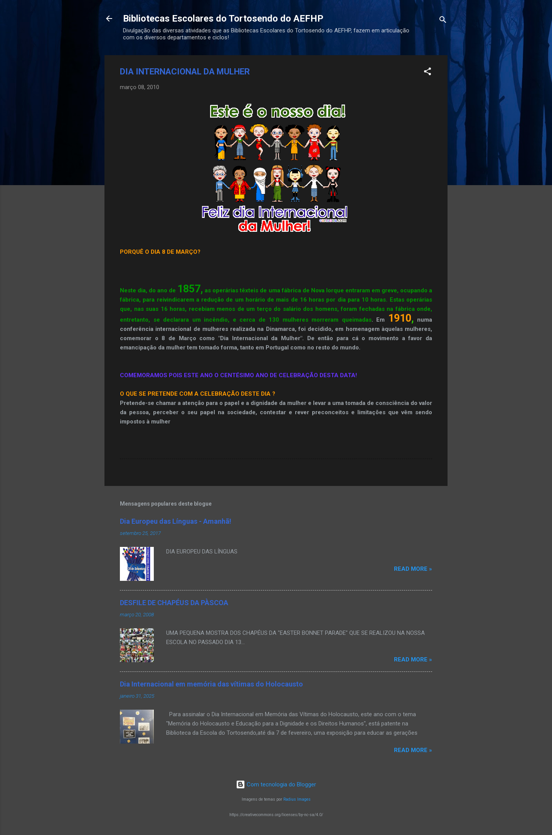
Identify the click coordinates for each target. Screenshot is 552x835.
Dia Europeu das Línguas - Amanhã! (175, 521)
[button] (427, 73)
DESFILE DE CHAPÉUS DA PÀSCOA (174, 603)
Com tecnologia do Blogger (276, 784)
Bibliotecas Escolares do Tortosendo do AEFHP (223, 18)
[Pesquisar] (443, 21)
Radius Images (297, 799)
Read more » (413, 568)
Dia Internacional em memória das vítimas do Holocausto (211, 684)
